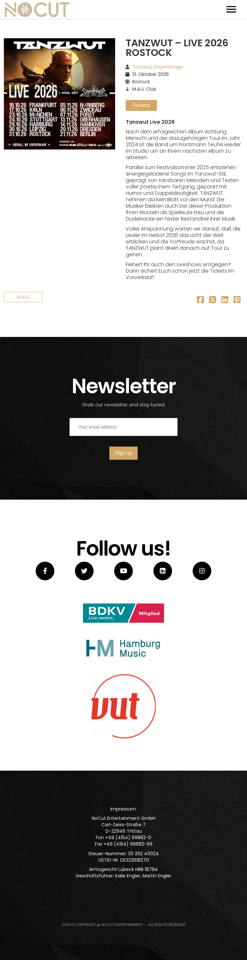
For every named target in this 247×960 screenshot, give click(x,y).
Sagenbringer (169, 67)
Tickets (141, 105)
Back (23, 297)
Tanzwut (141, 67)
